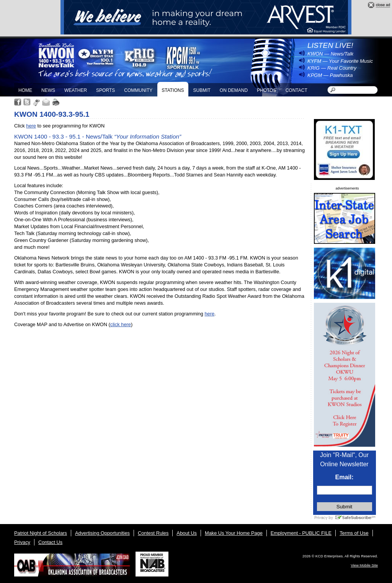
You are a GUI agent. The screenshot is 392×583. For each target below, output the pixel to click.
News (48, 90)
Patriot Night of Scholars (40, 533)
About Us (186, 533)
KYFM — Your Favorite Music (340, 61)
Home (25, 90)
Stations (173, 90)
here (31, 126)
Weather (75, 90)
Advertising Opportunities (102, 533)
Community (138, 90)
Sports (105, 90)
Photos (266, 90)
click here (120, 324)
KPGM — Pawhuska (330, 75)
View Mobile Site (364, 565)
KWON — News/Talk (330, 54)
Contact (296, 90)
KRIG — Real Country (331, 68)
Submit (201, 90)
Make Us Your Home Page (234, 533)
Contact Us (50, 542)
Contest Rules (153, 533)
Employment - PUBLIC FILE (301, 533)
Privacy (22, 542)
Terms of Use (354, 533)
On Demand (234, 90)
